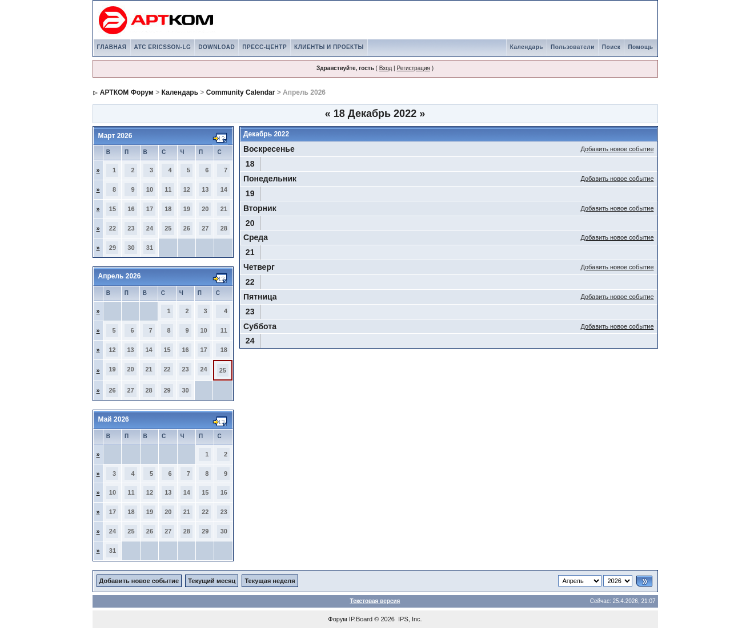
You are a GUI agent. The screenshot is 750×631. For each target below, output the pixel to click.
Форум (337, 619)
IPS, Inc (409, 619)
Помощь (640, 47)
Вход (385, 68)
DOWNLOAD (216, 47)
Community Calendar (240, 92)
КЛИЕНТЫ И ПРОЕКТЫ (329, 47)
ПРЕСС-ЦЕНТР (264, 47)
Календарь (526, 47)
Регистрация (413, 68)
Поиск (611, 47)
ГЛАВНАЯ (112, 47)
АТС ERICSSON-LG (162, 47)
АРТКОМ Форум (127, 92)
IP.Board (360, 619)
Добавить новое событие (616, 148)
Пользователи (573, 47)
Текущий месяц (211, 580)
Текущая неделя (269, 580)
